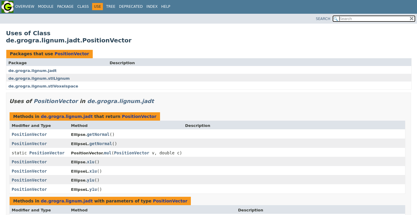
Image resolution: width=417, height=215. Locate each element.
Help (166, 6)
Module (46, 6)
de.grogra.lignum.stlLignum (39, 78)
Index (152, 6)
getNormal (98, 134)
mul (107, 152)
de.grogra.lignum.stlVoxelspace (43, 86)
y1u (90, 180)
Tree (110, 6)
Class (83, 6)
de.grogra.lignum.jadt (32, 70)
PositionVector (71, 53)
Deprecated (131, 6)
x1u (90, 161)
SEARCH (323, 19)
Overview (24, 6)
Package (65, 6)
